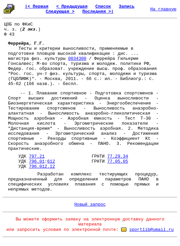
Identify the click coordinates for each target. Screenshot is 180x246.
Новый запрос (90, 204)
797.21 (36, 156)
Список (103, 6)
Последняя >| (98, 11)
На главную (163, 9)
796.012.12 (42, 166)
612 (51, 161)
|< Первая (36, 6)
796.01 (36, 161)
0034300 (77, 58)
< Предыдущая (72, 6)
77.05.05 (117, 161)
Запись (126, 6)
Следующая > (60, 11)
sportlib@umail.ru (151, 229)
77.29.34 (117, 156)
